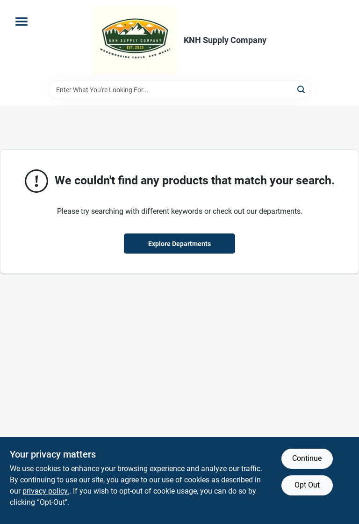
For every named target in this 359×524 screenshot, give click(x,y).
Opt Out (307, 484)
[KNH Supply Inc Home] (135, 40)
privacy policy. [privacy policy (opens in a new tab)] (45, 491)
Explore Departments (179, 243)
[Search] (302, 89)
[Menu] (21, 21)
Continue (307, 458)
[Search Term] (179, 89)
